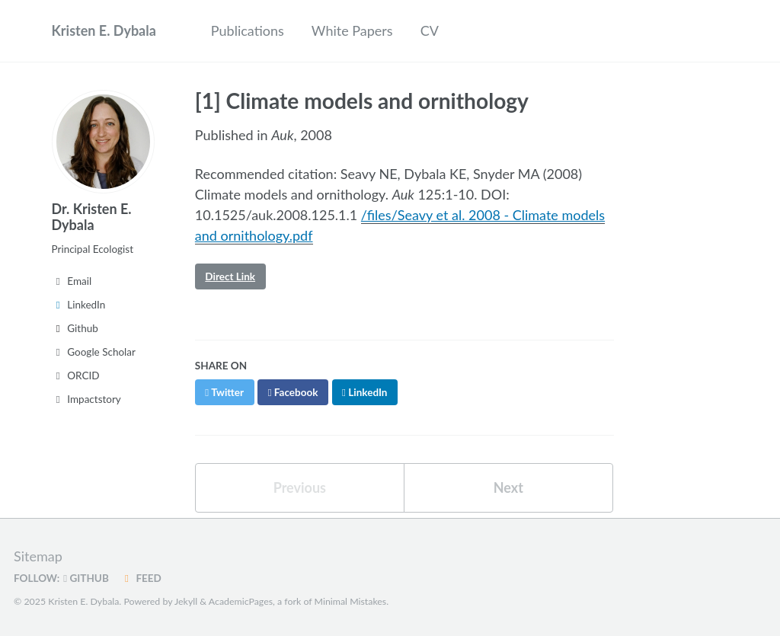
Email (72, 281)
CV (429, 30)
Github (75, 328)
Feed (140, 578)
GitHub (85, 578)
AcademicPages (241, 601)
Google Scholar (94, 352)
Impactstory (86, 399)
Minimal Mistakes (351, 601)
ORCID (76, 375)
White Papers (352, 30)
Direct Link (230, 276)
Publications (247, 30)
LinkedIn (79, 305)
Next (508, 487)
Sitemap (38, 556)
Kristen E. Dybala (104, 30)
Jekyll (185, 601)
